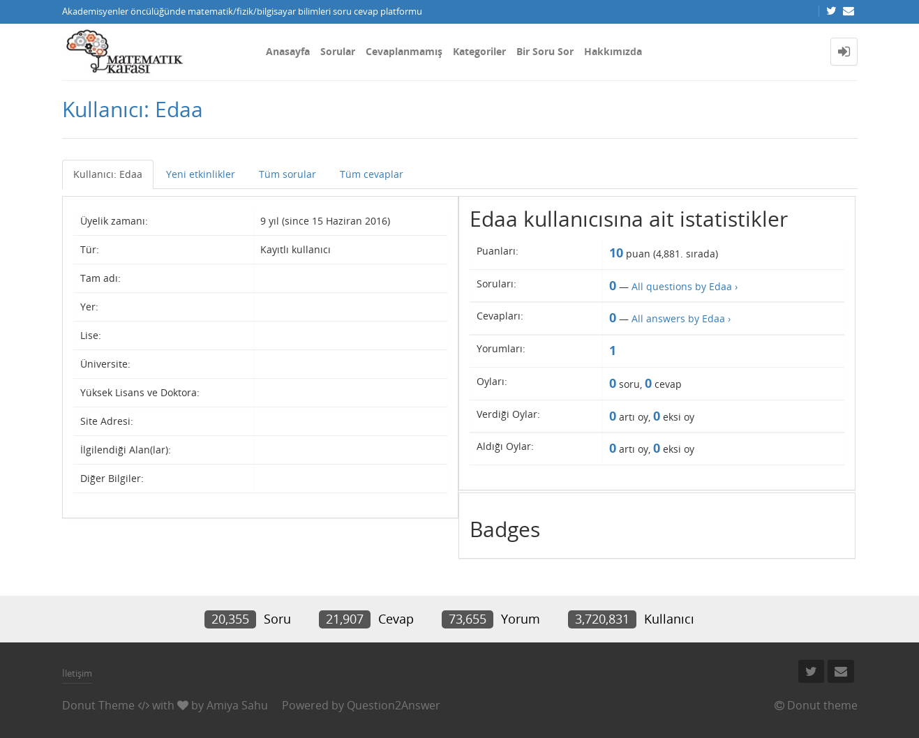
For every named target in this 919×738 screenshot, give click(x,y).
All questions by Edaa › (685, 286)
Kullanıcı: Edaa (107, 174)
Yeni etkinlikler (200, 174)
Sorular (337, 51)
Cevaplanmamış (404, 51)
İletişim (77, 673)
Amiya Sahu (237, 705)
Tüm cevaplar (371, 174)
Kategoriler (479, 51)
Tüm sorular (287, 174)
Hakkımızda (613, 51)
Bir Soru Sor (545, 51)
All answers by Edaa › (681, 318)
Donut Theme (98, 705)
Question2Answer (393, 705)
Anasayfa (288, 51)
